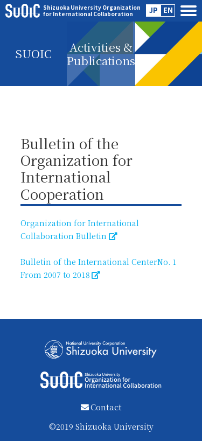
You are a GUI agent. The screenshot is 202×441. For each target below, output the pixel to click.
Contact (101, 406)
